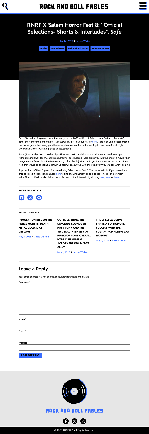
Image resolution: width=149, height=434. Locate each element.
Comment (24, 282)
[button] (5, 6)
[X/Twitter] (74, 421)
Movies (43, 48)
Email (22, 331)
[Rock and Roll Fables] (74, 6)
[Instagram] (83, 421)
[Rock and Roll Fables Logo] (74, 396)
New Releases (57, 48)
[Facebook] (66, 421)
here (94, 141)
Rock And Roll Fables (78, 48)
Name (22, 319)
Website (23, 343)
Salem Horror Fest (100, 48)
